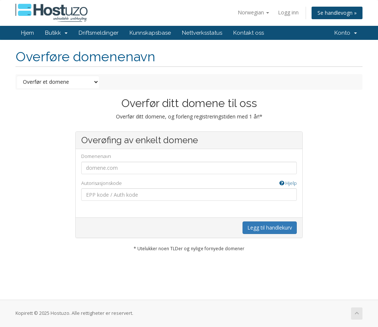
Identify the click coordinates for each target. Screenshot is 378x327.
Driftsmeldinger (98, 33)
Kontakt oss (248, 33)
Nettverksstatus (202, 33)
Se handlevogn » (337, 12)
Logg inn (288, 12)
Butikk (56, 33)
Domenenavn (96, 156)
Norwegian (253, 12)
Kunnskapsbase (150, 33)
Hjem (27, 33)
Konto (345, 33)
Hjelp (288, 183)
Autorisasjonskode (189, 183)
